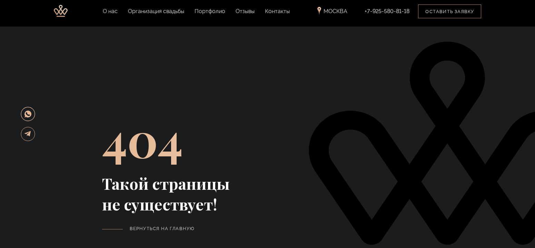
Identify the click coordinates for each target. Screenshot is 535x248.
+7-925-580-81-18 (387, 16)
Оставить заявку (449, 16)
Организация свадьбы (156, 15)
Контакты (277, 15)
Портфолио (210, 15)
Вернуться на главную (162, 228)
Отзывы (245, 15)
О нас (110, 15)
